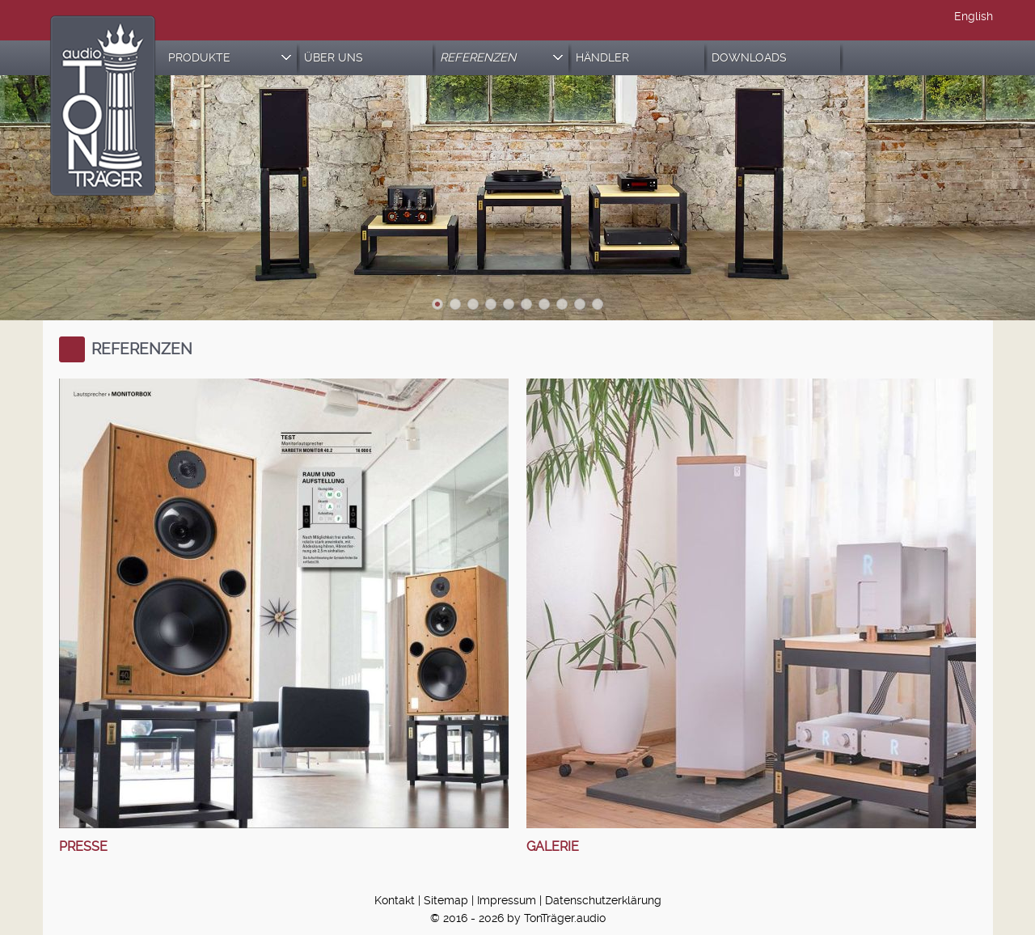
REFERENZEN (501, 58)
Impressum (506, 901)
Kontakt (394, 901)
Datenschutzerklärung (603, 901)
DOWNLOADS (749, 58)
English (973, 16)
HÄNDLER (602, 58)
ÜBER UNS (333, 58)
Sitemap (446, 901)
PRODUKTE (229, 58)
